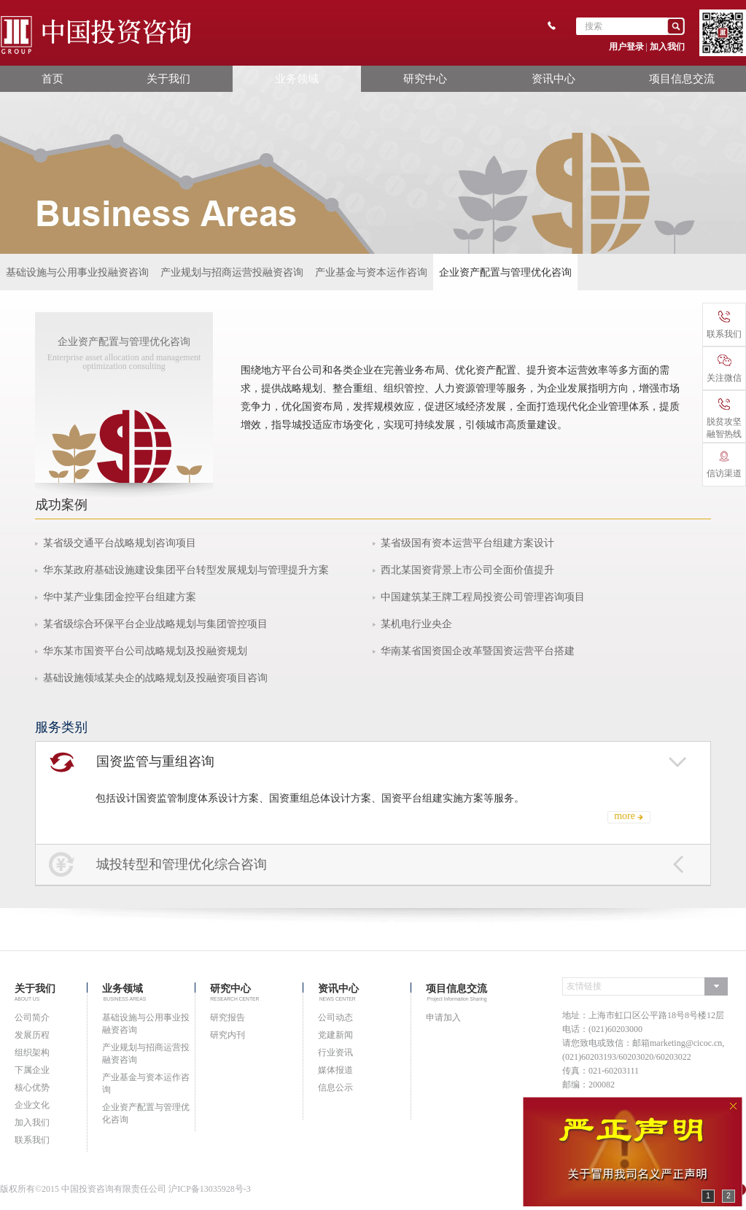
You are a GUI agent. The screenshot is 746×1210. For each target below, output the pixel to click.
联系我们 (32, 1140)
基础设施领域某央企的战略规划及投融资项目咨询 (155, 677)
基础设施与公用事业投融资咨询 (77, 272)
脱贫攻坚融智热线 (724, 418)
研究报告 (227, 1017)
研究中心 (425, 78)
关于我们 (168, 78)
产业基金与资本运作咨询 (371, 272)
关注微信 (724, 368)
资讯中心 (553, 78)
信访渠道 (724, 464)
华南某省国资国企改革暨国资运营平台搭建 (478, 650)
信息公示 (335, 1087)
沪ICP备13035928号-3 (209, 1189)
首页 (52, 78)
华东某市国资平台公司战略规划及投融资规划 (145, 650)
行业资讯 (335, 1052)
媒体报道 (335, 1070)
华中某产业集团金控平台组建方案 (119, 597)
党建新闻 (335, 1035)
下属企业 (32, 1070)
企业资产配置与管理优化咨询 (505, 272)
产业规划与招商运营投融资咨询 (231, 272)
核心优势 (32, 1087)
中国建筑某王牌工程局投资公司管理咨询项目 (483, 597)
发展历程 (32, 1035)
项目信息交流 (682, 78)
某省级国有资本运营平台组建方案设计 (467, 543)
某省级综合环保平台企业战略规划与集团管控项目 (155, 623)
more (624, 816)
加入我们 (667, 47)
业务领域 (297, 78)
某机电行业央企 (416, 623)
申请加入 (443, 1017)
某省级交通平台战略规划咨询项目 (119, 543)
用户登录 (626, 47)
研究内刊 (227, 1035)
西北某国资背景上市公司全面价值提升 (467, 570)
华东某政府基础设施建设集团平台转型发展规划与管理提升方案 (186, 570)
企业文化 (32, 1105)
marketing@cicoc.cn (686, 1043)
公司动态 (335, 1017)
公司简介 (32, 1017)
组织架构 (32, 1052)
